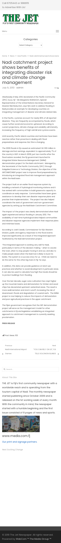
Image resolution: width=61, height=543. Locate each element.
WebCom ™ (22, 538)
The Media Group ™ (40, 538)
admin (19, 87)
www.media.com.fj (16, 436)
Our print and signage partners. (19, 441)
